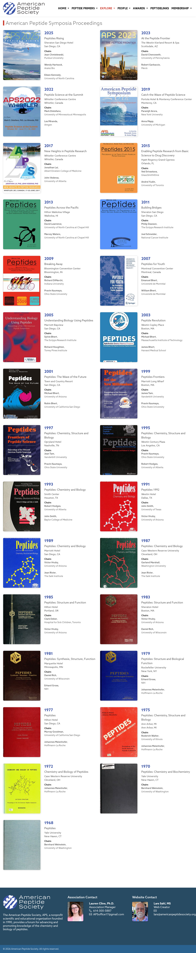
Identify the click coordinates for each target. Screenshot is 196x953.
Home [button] (62, 8)
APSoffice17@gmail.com (108, 914)
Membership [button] (180, 8)
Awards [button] (139, 8)
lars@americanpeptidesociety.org (175, 914)
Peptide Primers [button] (83, 8)
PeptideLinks (159, 8)
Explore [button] (106, 8)
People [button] (123, 8)
